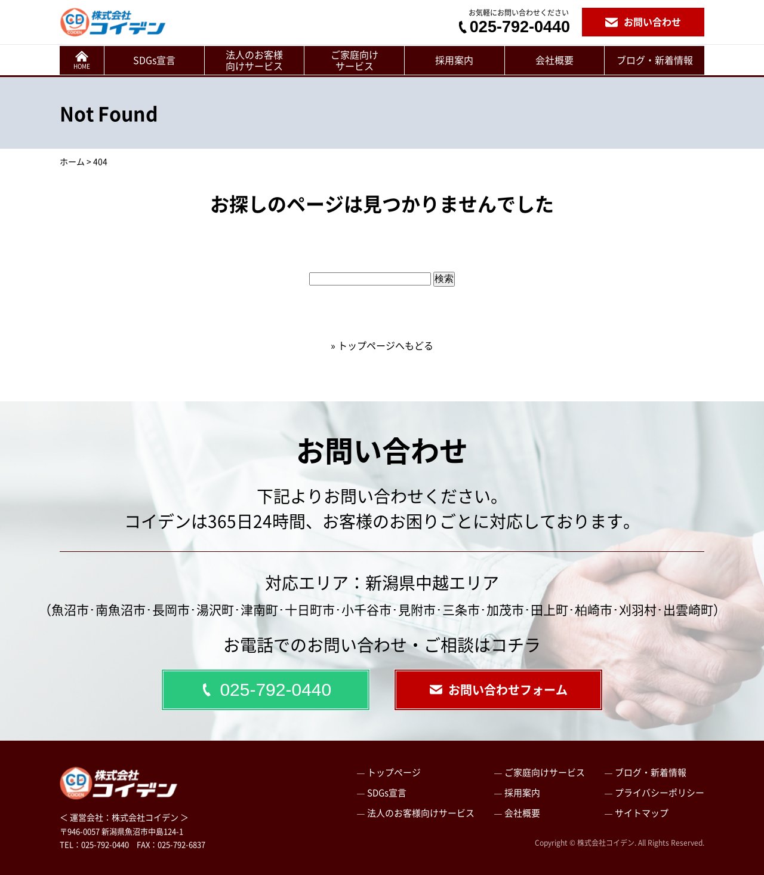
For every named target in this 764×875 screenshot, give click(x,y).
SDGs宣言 (154, 60)
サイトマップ (641, 812)
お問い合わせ (643, 21)
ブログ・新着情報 (655, 60)
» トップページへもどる (382, 345)
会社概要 (554, 60)
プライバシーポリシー (659, 792)
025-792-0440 (513, 27)
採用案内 (454, 60)
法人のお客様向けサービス (254, 60)
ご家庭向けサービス (354, 60)
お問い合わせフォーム (499, 689)
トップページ (394, 772)
